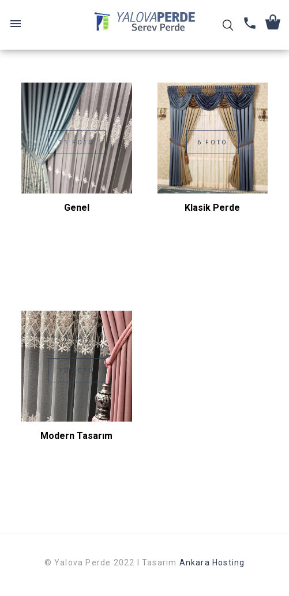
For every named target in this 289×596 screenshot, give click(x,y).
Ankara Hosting (212, 562)
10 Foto (77, 370)
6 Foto (212, 142)
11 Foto (77, 142)
